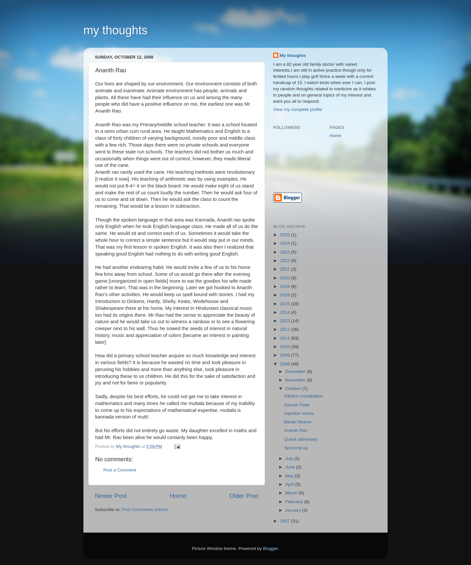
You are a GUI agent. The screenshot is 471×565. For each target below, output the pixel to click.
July (289, 458)
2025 (285, 234)
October (293, 388)
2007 (285, 521)
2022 (285, 260)
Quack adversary (301, 439)
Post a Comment (119, 470)
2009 (285, 355)
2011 (285, 338)
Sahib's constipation (303, 396)
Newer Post (111, 495)
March (292, 492)
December (296, 371)
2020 (285, 277)
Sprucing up (296, 447)
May (290, 475)
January (293, 510)
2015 (285, 303)
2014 (285, 312)
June (290, 467)
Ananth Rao (295, 430)
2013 (285, 320)
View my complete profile (297, 109)
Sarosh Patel (296, 404)
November (296, 380)
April (290, 484)
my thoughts (115, 30)
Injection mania (299, 413)
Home (178, 495)
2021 (285, 269)
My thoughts (293, 55)
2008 (285, 364)
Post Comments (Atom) (145, 509)
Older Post (243, 495)
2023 (285, 252)
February (294, 501)
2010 (285, 346)
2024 (285, 243)
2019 (285, 286)
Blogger (270, 548)
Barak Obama (297, 421)
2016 (285, 294)
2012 (285, 329)
